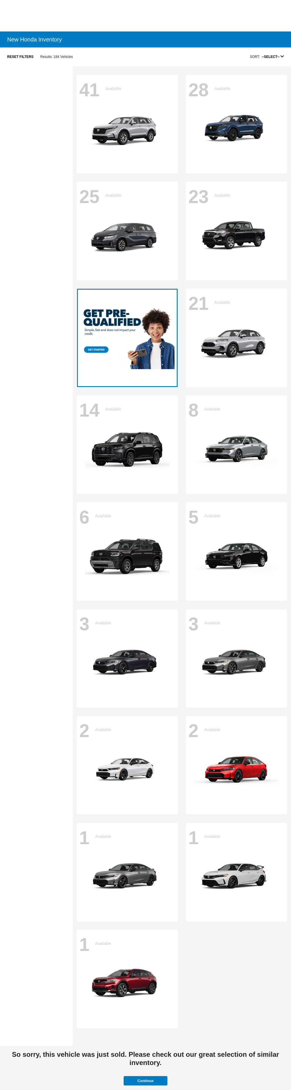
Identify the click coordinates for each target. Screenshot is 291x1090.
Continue (145, 1081)
